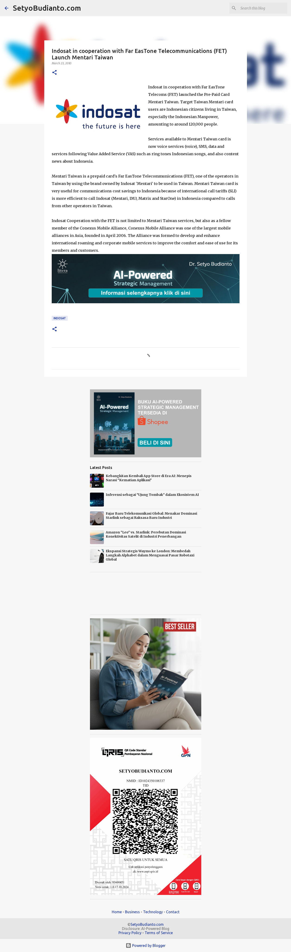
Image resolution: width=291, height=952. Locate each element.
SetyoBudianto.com (47, 8)
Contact (172, 912)
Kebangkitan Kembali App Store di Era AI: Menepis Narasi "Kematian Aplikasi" (149, 478)
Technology (153, 912)
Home (117, 912)
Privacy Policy (129, 933)
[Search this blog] (263, 8)
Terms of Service (159, 933)
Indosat (60, 318)
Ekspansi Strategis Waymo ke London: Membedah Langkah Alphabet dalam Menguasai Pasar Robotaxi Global (150, 555)
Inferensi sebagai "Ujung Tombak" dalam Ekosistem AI (152, 495)
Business (132, 912)
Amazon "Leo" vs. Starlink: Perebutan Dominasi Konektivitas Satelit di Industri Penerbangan (146, 534)
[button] (54, 73)
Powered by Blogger (146, 945)
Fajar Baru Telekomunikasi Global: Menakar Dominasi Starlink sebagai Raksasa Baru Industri (151, 515)
